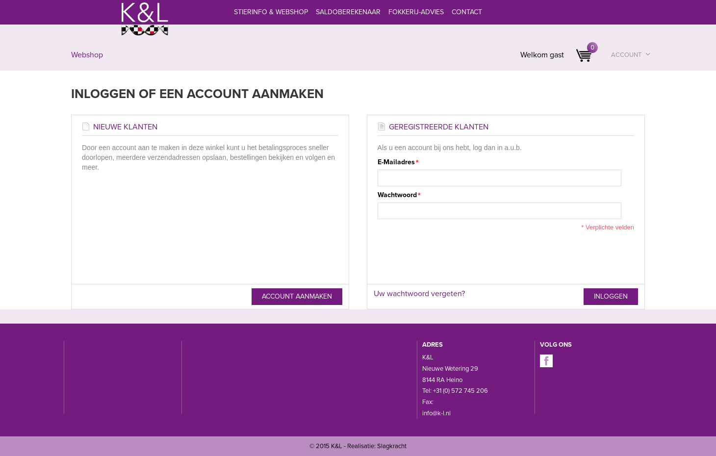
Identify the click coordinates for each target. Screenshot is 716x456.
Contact (467, 12)
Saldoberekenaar (348, 12)
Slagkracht (392, 446)
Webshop (87, 55)
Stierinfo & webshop (271, 12)
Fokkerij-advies (416, 12)
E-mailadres (396, 162)
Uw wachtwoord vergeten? (419, 294)
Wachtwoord (397, 195)
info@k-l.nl (436, 413)
